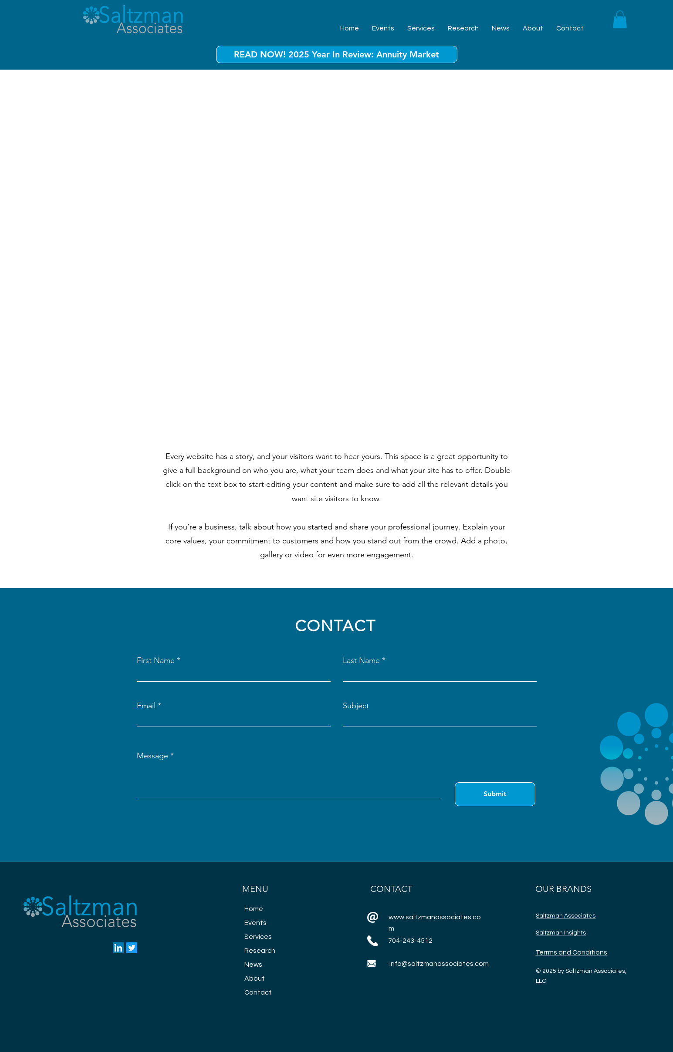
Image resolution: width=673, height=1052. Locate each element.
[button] (619, 19)
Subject (356, 706)
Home (253, 908)
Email (146, 706)
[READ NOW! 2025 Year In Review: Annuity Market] (336, 54)
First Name (156, 660)
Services (258, 936)
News (253, 964)
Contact (258, 992)
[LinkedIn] (118, 947)
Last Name (361, 660)
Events (255, 922)
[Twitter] (131, 947)
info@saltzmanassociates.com (439, 963)
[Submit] (495, 794)
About (254, 978)
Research (259, 950)
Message (152, 756)
